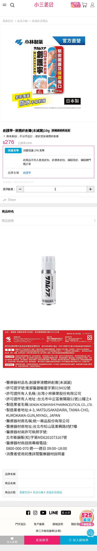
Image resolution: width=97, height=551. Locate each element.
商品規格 (8, 220)
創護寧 (27, 172)
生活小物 (38, 492)
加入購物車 (79, 540)
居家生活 (24, 492)
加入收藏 (12, 540)
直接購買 (42, 540)
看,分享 (66, 512)
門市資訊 (20, 524)
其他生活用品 (54, 492)
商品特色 (8, 211)
